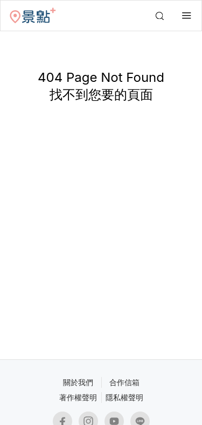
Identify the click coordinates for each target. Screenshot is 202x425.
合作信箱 (124, 382)
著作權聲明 (78, 397)
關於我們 (78, 382)
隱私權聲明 (124, 397)
